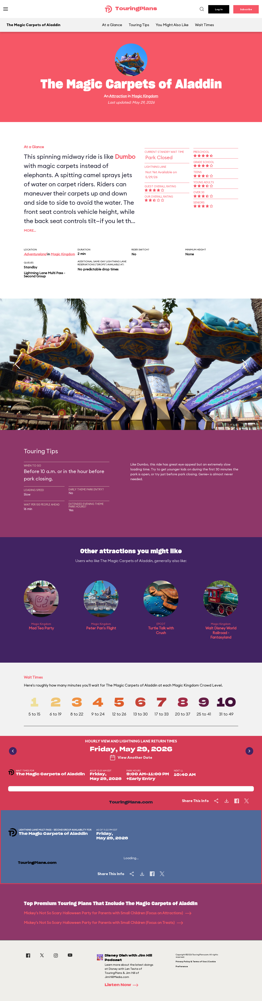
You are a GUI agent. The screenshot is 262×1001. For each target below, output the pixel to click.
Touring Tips (139, 24)
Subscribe (246, 9)
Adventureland (35, 254)
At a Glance (112, 24)
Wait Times (204, 24)
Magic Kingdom (145, 96)
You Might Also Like (172, 24)
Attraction (118, 96)
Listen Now (123, 985)
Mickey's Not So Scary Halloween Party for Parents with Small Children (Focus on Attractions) (107, 913)
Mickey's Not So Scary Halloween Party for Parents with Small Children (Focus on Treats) (103, 922)
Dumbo (125, 156)
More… (30, 230)
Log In (219, 9)
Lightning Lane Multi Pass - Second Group (44, 274)
